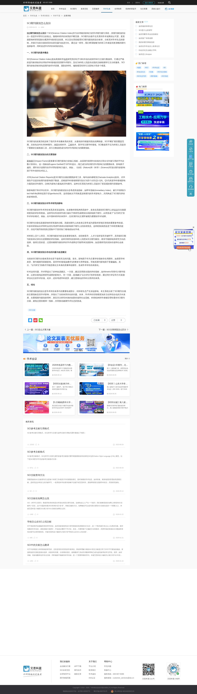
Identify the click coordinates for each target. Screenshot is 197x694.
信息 (66, 59)
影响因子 (31, 161)
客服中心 (107, 670)
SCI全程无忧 (65, 670)
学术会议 (62, 9)
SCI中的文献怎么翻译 (38, 545)
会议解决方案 (65, 666)
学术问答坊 (45, 16)
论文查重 (143, 9)
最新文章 (77, 674)
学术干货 (56, 16)
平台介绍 (92, 666)
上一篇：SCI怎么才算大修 (37, 330)
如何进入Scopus (145, 54)
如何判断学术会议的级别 (148, 34)
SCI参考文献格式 (36, 452)
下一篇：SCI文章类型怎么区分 (114, 330)
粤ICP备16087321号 (100, 691)
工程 (70, 145)
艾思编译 (95, 9)
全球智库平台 (65, 674)
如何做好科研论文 (146, 26)
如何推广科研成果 (146, 38)
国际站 (137, 3)
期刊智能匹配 (65, 678)
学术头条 (106, 9)
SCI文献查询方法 (36, 475)
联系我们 (92, 670)
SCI (28, 33)
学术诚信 (92, 674)
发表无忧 (84, 9)
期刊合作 (77, 670)
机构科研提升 (131, 9)
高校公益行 (156, 9)
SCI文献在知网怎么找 (38, 498)
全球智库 (117, 9)
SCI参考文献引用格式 (38, 428)
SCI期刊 (73, 9)
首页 (128, 3)
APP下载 (77, 666)
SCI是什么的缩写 (145, 30)
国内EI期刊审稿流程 (146, 42)
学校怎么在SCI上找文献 (39, 521)
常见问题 (107, 666)
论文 (116, 210)
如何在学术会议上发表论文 (149, 46)
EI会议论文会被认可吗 (147, 50)
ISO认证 (92, 678)
